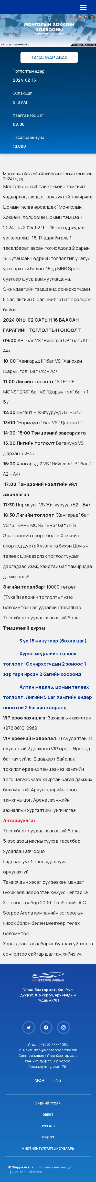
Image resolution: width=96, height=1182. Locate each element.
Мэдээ (48, 1137)
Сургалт (48, 1126)
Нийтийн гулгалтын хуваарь (48, 1148)
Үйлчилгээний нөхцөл (55, 1167)
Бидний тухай (48, 1103)
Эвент (48, 1114)
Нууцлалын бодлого (27, 1172)
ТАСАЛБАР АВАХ (49, 57)
